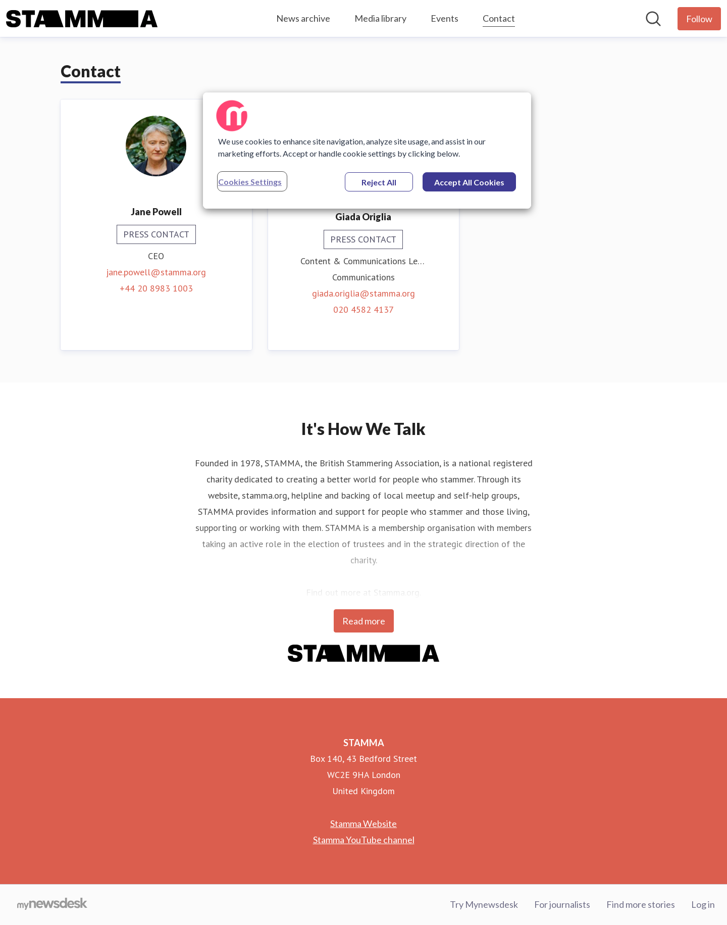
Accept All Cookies (469, 182)
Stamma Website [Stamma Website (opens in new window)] (363, 823)
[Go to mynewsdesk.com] (52, 905)
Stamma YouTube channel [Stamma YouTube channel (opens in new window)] (363, 839)
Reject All (378, 182)
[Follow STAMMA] (699, 18)
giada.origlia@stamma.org (363, 293)
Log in (703, 904)
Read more (363, 620)
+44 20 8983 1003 (156, 288)
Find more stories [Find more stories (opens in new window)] (640, 904)
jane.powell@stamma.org (156, 272)
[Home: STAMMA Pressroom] (82, 18)
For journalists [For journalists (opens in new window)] (562, 904)
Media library (380, 18)
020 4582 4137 (363, 309)
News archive (303, 18)
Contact (499, 17)
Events (444, 18)
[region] (367, 150)
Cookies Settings (250, 181)
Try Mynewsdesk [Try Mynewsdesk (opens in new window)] (484, 904)
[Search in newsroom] (653, 19)
